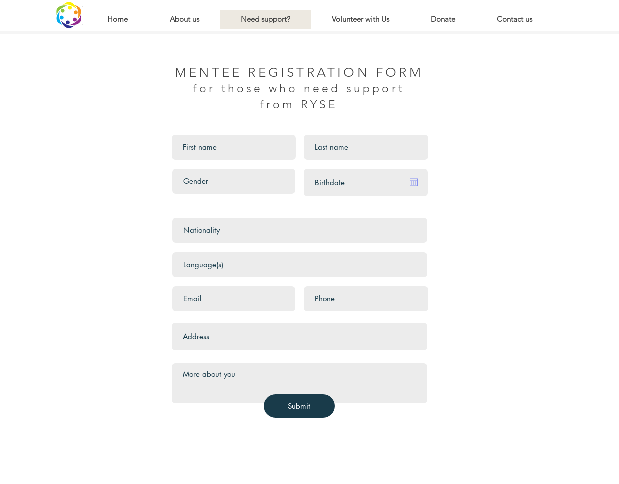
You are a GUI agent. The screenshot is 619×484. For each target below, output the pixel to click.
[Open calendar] (414, 182)
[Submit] (299, 406)
